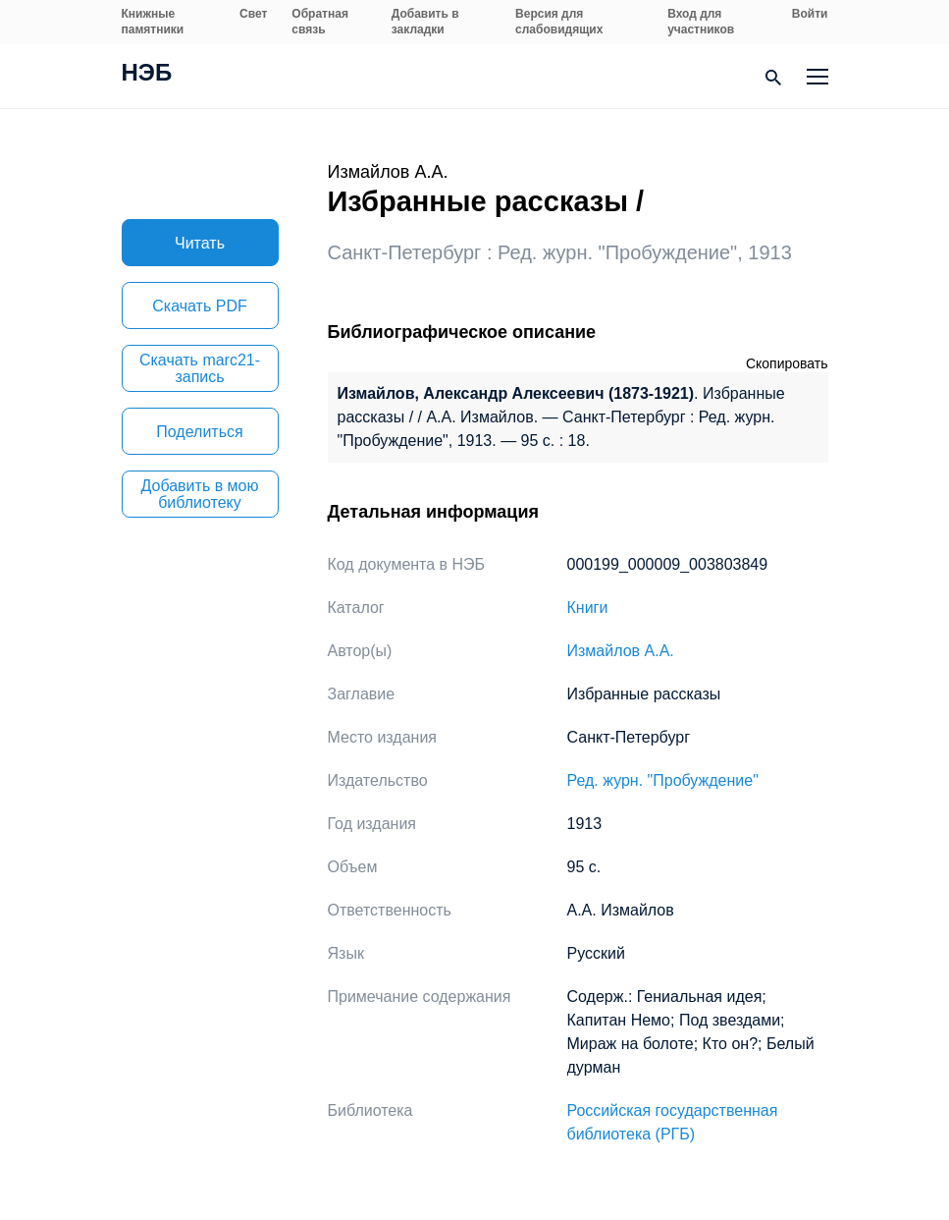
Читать (200, 243)
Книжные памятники (153, 21)
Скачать (199, 306)
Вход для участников (700, 21)
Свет (253, 14)
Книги (587, 607)
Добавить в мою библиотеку (200, 494)
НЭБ (147, 74)
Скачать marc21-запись (199, 368)
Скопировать (787, 363)
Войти (810, 14)
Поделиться (199, 431)
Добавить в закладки (425, 21)
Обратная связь (319, 21)
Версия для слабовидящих (559, 21)
